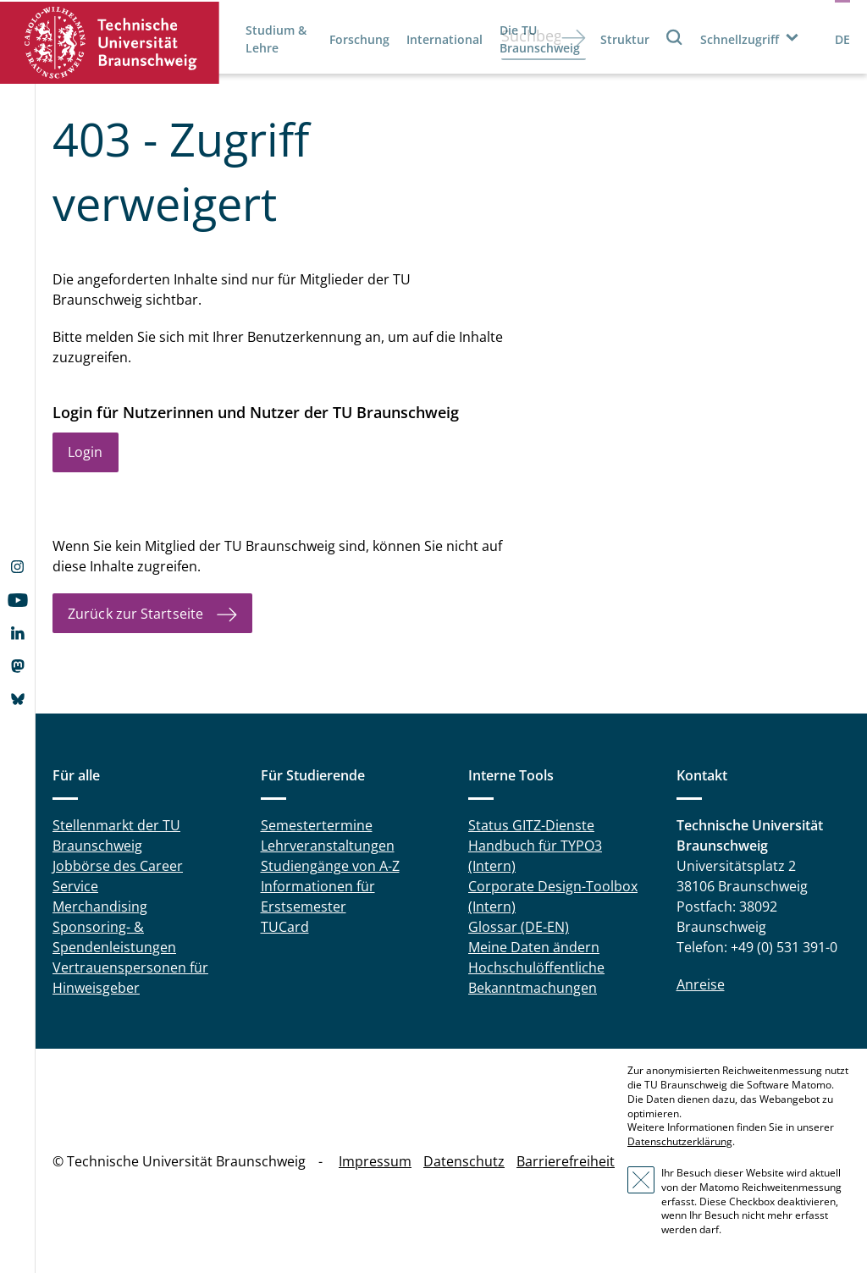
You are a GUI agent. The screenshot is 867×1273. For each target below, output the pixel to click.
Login (85, 452)
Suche (674, 37)
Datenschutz (464, 1161)
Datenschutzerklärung (679, 1141)
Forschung (359, 39)
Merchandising (99, 906)
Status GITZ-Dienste (531, 825)
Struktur (624, 39)
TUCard (285, 927)
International (444, 39)
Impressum (375, 1161)
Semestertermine (317, 825)
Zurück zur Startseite (135, 613)
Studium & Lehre (276, 39)
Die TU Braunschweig (540, 39)
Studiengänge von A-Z (330, 866)
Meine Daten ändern (533, 947)
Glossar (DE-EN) (518, 927)
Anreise (700, 984)
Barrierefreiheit (565, 1161)
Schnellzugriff (739, 39)
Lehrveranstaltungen (328, 845)
